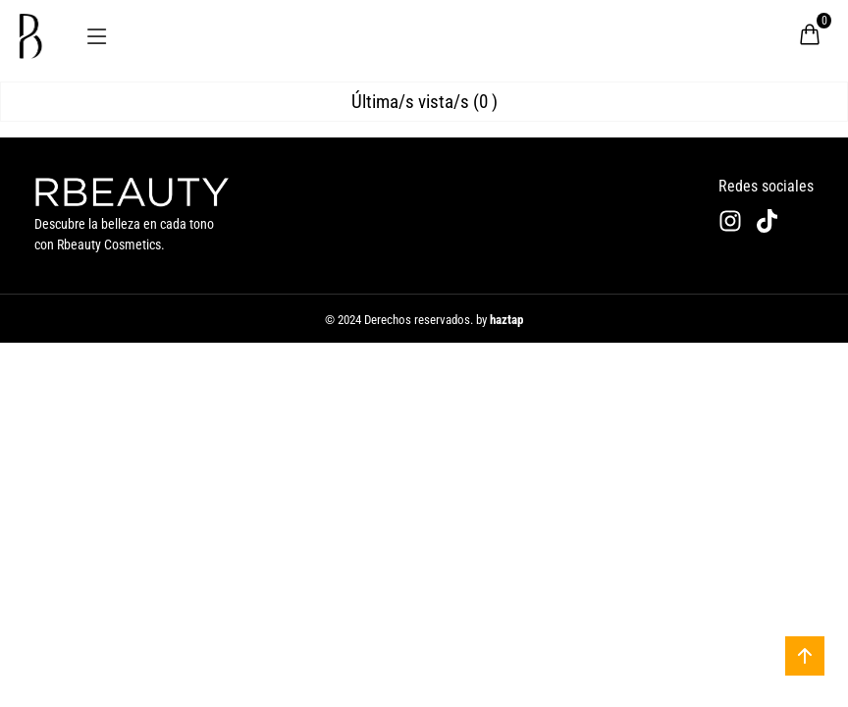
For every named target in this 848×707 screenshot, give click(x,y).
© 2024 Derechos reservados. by (424, 319)
